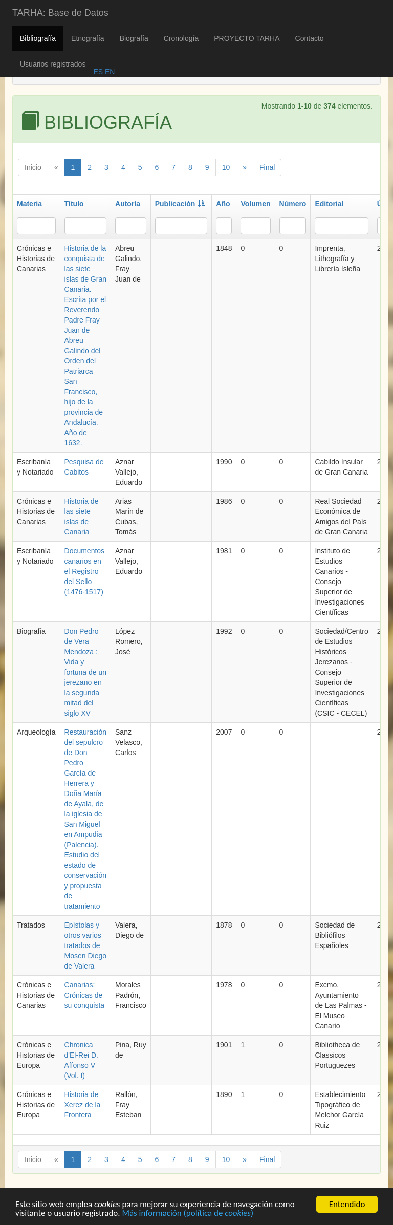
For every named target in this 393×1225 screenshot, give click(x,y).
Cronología (181, 38)
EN (109, 72)
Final (267, 167)
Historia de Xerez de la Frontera (82, 1104)
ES (98, 72)
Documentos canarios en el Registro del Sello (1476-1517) (84, 571)
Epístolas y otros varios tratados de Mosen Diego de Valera (85, 945)
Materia (29, 204)
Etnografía (87, 38)
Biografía (134, 38)
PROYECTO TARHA (246, 38)
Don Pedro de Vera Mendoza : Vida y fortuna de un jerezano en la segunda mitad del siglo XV (85, 672)
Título (74, 204)
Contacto (309, 38)
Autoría (127, 204)
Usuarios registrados (52, 64)
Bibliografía (38, 38)
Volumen (255, 204)
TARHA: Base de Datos (60, 13)
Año (223, 204)
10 (226, 167)
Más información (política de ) (187, 1215)
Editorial (329, 204)
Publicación (180, 204)
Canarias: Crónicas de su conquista (84, 995)
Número (293, 204)
